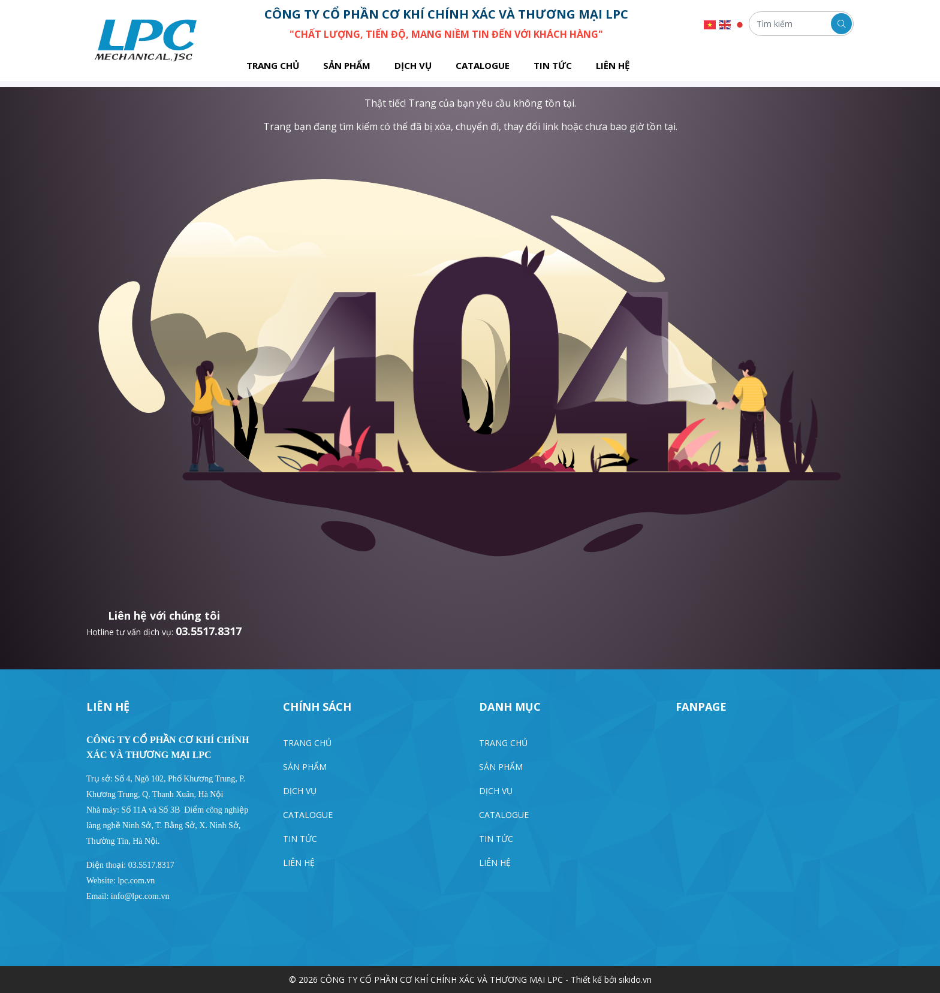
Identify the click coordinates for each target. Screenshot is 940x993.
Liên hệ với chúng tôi (164, 615)
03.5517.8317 (209, 631)
